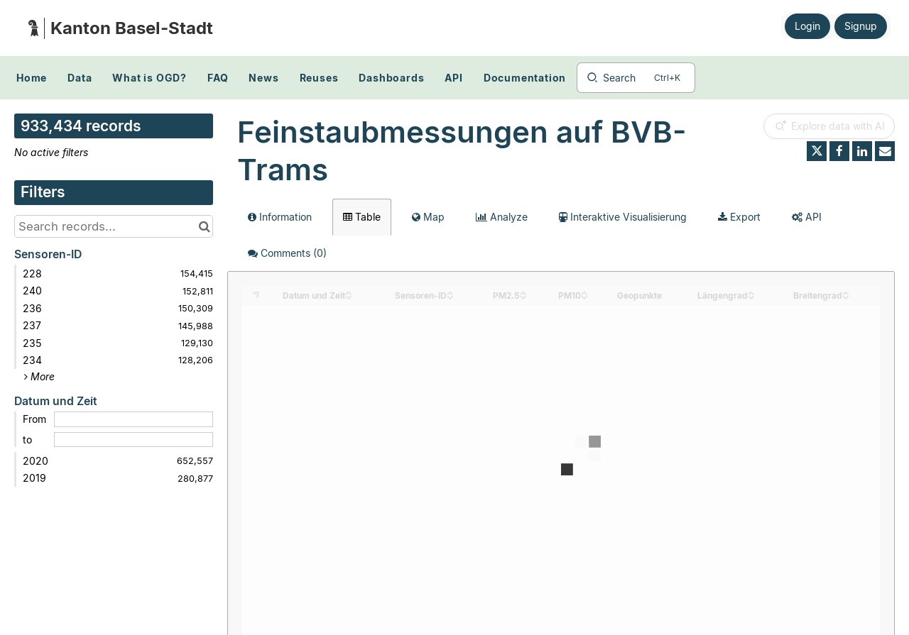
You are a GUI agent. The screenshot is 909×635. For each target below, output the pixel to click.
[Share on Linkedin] (862, 151)
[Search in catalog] (204, 226)
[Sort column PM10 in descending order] (584, 296)
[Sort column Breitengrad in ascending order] (845, 291)
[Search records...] (113, 226)
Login (807, 26)
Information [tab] (280, 217)
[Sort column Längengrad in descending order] (751, 296)
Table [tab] (362, 217)
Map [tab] (428, 217)
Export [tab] (739, 217)
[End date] (133, 440)
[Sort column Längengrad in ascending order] (751, 291)
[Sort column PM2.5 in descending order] (523, 296)
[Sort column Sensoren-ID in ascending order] (450, 291)
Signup (860, 26)
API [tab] (807, 217)
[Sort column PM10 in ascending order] (584, 291)
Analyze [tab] (502, 217)
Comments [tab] (287, 253)
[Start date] (133, 419)
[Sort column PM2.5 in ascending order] (523, 291)
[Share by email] (885, 151)
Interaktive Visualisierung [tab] (623, 217)
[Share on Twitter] (817, 151)
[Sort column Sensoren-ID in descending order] (450, 296)
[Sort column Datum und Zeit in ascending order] (348, 291)
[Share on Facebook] (839, 151)
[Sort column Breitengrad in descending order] (845, 296)
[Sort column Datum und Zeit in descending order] (348, 296)
